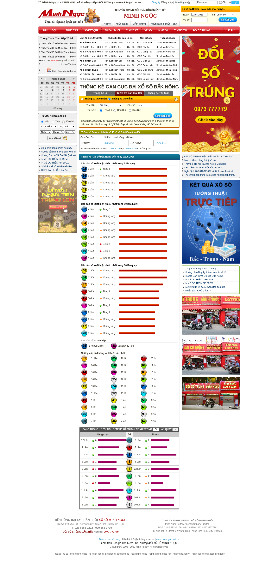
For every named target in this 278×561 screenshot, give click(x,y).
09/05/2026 (131, 148)
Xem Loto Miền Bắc (165, 61)
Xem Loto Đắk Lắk (165, 74)
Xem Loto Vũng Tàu (165, 52)
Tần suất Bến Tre (112, 47)
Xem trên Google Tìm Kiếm (117, 543)
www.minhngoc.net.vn (167, 539)
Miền (45, 121)
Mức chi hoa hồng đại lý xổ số (200, 160)
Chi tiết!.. (131, 42)
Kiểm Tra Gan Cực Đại (129, 93)
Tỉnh (56, 121)
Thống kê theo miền (94, 98)
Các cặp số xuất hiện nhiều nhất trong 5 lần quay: (108, 163)
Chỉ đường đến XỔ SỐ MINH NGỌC (156, 543)
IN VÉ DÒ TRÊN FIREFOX (55, 162)
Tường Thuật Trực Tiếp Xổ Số (56, 38)
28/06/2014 (110, 143)
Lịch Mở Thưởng (68, 64)
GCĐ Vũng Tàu (144, 52)
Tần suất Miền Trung (114, 70)
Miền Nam (122, 23)
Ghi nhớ (225, 2)
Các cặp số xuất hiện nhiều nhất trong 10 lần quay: (109, 204)
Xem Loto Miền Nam (166, 42)
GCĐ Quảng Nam (145, 79)
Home (107, 23)
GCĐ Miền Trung (145, 70)
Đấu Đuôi (120, 110)
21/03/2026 (114, 148)
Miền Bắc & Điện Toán (164, 23)
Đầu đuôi (68, 121)
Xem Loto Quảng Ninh (167, 65)
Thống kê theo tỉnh (120, 98)
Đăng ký (156, 2)
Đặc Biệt (135, 110)
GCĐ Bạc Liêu (144, 56)
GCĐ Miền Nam (145, 42)
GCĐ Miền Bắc (144, 61)
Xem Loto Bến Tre (165, 47)
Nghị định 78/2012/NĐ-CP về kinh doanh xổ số (208, 171)
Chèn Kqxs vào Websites (61, 69)
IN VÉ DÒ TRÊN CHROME (55, 159)
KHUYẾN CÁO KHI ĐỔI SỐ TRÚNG (203, 167)
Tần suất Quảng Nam (114, 79)
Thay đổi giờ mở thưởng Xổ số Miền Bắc (205, 164)
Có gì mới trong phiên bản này (56, 148)
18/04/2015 (160, 143)
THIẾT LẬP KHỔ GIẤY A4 (54, 170)
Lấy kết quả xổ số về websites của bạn (205, 287)
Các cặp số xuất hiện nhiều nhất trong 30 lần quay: (109, 265)
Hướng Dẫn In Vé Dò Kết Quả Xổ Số (204, 276)
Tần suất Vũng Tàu (113, 52)
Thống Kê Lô (100, 93)
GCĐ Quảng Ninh (145, 65)
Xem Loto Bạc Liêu (165, 56)
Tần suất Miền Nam (113, 42)
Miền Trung (139, 23)
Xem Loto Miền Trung (166, 70)
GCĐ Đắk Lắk (144, 74)
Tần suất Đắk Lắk (112, 74)
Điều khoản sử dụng (109, 539)
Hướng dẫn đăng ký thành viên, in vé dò (205, 272)
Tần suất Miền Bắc (113, 61)
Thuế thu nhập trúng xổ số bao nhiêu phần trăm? (209, 175)
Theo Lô (106, 110)
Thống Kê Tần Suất (158, 93)
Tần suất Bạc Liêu (113, 56)
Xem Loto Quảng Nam (167, 79)
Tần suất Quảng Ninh (114, 65)
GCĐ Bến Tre (143, 47)
